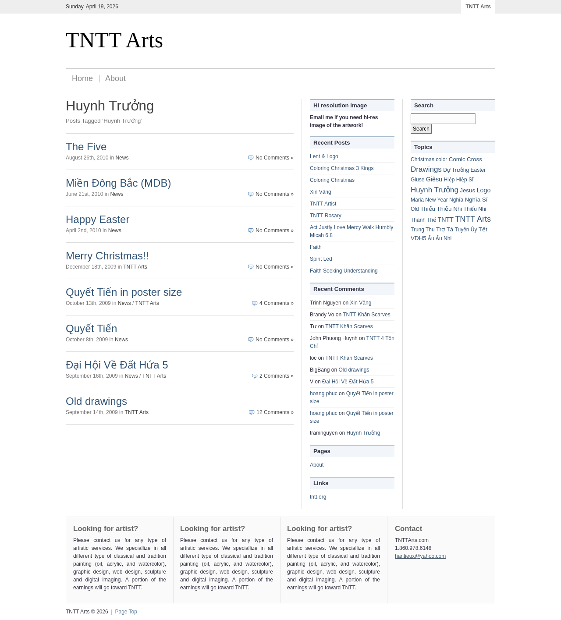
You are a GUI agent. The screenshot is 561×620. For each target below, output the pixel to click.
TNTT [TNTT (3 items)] (446, 219)
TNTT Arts (478, 7)
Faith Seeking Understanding (344, 271)
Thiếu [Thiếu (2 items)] (427, 208)
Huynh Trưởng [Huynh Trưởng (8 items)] (434, 190)
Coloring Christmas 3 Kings (341, 168)
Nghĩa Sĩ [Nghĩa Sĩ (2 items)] (476, 199)
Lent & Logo (324, 156)
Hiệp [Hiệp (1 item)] (449, 180)
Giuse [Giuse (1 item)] (417, 180)
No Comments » (275, 158)
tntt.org (318, 497)
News (121, 158)
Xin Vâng (320, 192)
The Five (86, 146)
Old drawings (96, 401)
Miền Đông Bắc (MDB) (118, 183)
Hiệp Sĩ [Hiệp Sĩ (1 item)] (465, 180)
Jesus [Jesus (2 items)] (467, 190)
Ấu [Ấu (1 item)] (431, 238)
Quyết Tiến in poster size (124, 292)
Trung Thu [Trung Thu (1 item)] (423, 230)
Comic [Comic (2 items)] (457, 159)
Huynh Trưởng (363, 433)
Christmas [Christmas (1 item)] (422, 159)
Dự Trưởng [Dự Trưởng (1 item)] (456, 170)
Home (82, 78)
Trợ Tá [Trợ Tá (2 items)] (444, 229)
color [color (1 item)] (441, 159)
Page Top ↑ (128, 612)
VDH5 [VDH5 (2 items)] (418, 238)
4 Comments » (276, 303)
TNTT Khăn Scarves (366, 315)
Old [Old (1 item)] (415, 209)
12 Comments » (275, 412)
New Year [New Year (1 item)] (436, 200)
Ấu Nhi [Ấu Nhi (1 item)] (443, 238)
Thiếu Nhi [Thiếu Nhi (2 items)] (449, 208)
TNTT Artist (323, 204)
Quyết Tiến (91, 328)
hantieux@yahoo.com (420, 556)
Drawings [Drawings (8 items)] (426, 169)
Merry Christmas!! (107, 256)
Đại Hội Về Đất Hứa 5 (117, 365)
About (115, 78)
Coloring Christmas (332, 180)
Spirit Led (321, 259)
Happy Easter (97, 219)
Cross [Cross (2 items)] (474, 159)
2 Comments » (276, 376)
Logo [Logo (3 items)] (484, 190)
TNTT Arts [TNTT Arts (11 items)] (473, 219)
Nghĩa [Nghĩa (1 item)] (456, 200)
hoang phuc (323, 393)
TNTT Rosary (325, 216)
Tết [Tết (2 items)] (483, 229)
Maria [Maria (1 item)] (417, 200)
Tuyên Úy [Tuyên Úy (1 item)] (466, 230)
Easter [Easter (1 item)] (478, 170)
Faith (316, 247)
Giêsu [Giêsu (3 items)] (434, 179)
